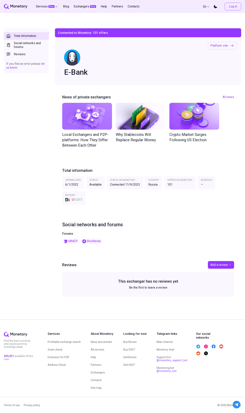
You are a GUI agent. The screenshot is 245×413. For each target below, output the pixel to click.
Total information (21, 36)
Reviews (15, 54)
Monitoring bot (166, 369)
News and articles (101, 341)
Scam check (55, 349)
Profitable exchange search (64, 341)
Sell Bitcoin (129, 357)
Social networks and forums (23, 45)
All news (228, 97)
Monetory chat (165, 349)
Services (47, 6)
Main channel (165, 341)
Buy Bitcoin (130, 341)
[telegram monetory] (198, 346)
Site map (96, 387)
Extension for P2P (58, 357)
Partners (96, 364)
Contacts (96, 380)
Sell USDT (129, 364)
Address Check (57, 364)
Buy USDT (129, 349)
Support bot (172, 359)
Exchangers (98, 372)
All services (97, 349)
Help (93, 357)
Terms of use (12, 405)
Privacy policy (32, 405)
